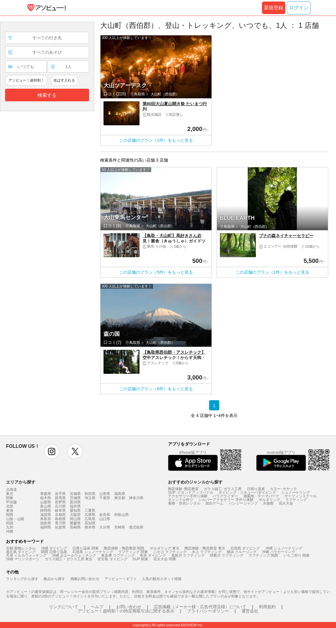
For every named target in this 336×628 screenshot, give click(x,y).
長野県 (60, 502)
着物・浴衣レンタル (184, 503)
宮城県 (75, 494)
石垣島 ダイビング (245, 548)
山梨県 (45, 502)
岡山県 (75, 519)
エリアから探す (20, 482)
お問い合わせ (128, 606)
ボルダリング (269, 500)
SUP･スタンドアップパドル (190, 492)
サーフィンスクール (300, 496)
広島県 (90, 519)
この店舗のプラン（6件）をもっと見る (156, 388)
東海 (9, 510)
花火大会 (286, 503)
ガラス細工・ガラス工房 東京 (68, 559)
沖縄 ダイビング (54, 548)
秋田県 (90, 494)
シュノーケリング (295, 492)
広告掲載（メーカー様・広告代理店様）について (200, 606)
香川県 (60, 523)
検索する (47, 95)
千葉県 (104, 498)
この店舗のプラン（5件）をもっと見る (156, 272)
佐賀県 (60, 527)
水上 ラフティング (206, 552)
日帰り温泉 (256, 489)
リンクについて (63, 606)
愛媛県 (75, 523)
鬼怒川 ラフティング (188, 555)
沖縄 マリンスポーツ (22, 559)
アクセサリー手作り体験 (188, 496)
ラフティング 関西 (263, 555)
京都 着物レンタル (21, 548)
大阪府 (75, 515)
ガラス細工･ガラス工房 (223, 489)
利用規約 (267, 606)
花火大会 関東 (164, 559)
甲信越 (11, 502)
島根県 (60, 519)
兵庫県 (90, 515)
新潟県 (75, 502)
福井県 (75, 506)
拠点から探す (54, 579)
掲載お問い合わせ (84, 579)
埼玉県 (90, 498)
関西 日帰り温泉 (54, 552)
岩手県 (60, 494)
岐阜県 (60, 510)
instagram (51, 451)
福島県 (119, 494)
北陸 (9, 506)
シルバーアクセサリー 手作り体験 (225, 500)
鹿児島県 (136, 527)
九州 (9, 527)
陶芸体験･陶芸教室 (183, 489)
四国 (9, 523)
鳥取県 (45, 519)
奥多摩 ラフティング (117, 555)
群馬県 (60, 498)
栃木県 (45, 498)
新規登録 (273, 7)
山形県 (104, 494)
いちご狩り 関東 (297, 555)
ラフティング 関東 (133, 552)
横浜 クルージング (241, 552)
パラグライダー (225, 496)
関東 (9, 498)
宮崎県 (119, 527)
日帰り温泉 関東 (85, 548)
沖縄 (9, 531)
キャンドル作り (180, 500)
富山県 (45, 506)
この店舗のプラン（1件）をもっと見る (156, 140)
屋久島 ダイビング (21, 552)
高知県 (90, 523)
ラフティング (296, 500)
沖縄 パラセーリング (278, 552)
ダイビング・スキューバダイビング (247, 492)
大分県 (104, 527)
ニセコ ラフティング (170, 552)
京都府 (60, 515)
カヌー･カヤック (283, 489)
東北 (9, 494)
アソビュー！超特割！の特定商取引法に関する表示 (126, 611)
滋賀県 (45, 515)
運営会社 (250, 611)
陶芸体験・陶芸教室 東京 (204, 548)
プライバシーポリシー (208, 611)
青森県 (45, 494)
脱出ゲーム (215, 503)
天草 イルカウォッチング (26, 555)
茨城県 (75, 498)
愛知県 (75, 510)
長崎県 (75, 527)
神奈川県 (136, 498)
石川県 (60, 506)
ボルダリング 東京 (164, 548)
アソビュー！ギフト (120, 579)
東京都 (119, 498)
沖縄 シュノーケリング (284, 548)
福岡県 (45, 527)
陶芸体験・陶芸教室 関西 (124, 548)
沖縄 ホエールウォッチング (74, 555)
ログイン (298, 7)
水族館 (268, 503)
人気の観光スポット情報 (162, 579)
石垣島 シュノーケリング (92, 552)
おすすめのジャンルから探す (195, 482)
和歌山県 (121, 515)
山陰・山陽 (15, 519)
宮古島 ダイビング (112, 559)
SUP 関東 (140, 559)
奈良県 (104, 515)
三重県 (90, 510)
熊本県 (90, 527)
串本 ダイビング (153, 555)
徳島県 (45, 523)
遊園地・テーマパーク (261, 496)
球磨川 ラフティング (226, 555)
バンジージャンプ (243, 503)
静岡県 (45, 510)
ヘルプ (97, 606)
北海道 (11, 489)
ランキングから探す (22, 579)
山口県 (104, 519)
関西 (9, 514)
